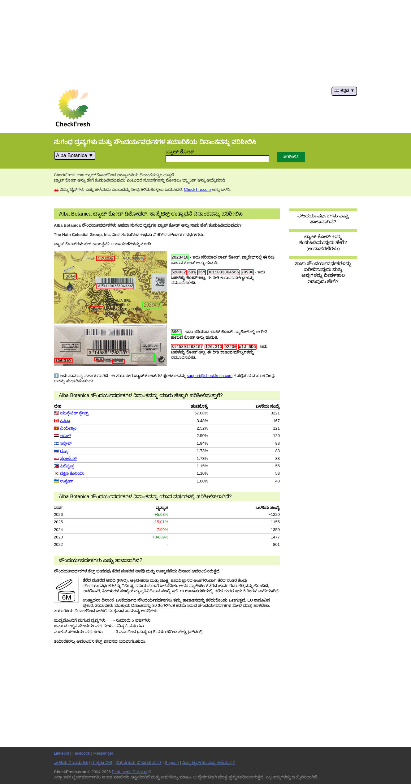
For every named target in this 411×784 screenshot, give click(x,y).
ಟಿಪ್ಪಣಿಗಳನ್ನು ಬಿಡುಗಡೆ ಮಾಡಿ (138, 762)
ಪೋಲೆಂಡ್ (68, 458)
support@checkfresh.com (209, 375)
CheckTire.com (197, 189)
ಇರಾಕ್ (65, 435)
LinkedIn (61, 753)
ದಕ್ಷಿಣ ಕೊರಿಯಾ (72, 473)
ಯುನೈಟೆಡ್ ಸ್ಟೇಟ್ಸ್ (74, 413)
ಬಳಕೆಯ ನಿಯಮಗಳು (71, 762)
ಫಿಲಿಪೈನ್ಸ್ (67, 466)
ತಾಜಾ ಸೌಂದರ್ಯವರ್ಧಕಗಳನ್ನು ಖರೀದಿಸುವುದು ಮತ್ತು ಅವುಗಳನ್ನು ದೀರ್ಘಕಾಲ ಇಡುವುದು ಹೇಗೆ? (323, 272)
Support (172, 762)
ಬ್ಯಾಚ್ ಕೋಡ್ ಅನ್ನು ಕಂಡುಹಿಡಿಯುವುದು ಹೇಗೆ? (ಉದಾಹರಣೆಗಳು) (323, 242)
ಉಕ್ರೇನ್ (66, 481)
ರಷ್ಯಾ (64, 450)
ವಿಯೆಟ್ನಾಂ (68, 428)
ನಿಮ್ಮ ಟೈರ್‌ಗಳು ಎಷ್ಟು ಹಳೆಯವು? (208, 762)
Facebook (81, 753)
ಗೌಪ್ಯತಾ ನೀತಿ (101, 762)
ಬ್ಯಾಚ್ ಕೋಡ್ (180, 151)
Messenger (103, 753)
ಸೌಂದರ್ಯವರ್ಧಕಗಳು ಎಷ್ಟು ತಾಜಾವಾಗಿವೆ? (323, 218)
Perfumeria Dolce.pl (129, 771)
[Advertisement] (205, 43)
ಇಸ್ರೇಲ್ (66, 443)
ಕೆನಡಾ (65, 420)
